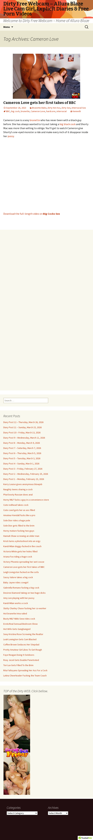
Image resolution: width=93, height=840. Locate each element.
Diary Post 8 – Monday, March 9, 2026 (21, 442)
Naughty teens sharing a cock (18, 489)
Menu (6, 27)
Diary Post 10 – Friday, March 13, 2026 (21, 432)
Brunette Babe (39, 107)
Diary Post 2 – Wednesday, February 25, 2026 (25, 473)
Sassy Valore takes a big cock (18, 577)
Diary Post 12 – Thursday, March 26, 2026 (23, 422)
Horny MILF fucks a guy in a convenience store (26, 499)
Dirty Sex (66, 107)
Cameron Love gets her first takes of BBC (39, 102)
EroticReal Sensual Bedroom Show (20, 623)
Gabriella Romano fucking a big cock (21, 587)
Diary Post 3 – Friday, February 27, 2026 (22, 468)
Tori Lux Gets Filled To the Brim (18, 665)
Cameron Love (38, 111)
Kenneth (77, 111)
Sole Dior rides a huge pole (16, 520)
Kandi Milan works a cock (15, 603)
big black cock (68, 124)
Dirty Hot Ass (54, 107)
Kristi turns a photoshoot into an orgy (21, 541)
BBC (8, 111)
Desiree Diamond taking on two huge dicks (24, 592)
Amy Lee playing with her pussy (18, 597)
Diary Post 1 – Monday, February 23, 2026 (23, 479)
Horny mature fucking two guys (18, 530)
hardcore (50, 111)
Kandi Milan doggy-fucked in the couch (22, 546)
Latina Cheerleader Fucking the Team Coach (25, 675)
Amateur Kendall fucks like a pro (19, 515)
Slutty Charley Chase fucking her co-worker (24, 608)
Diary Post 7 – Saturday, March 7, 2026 (22, 448)
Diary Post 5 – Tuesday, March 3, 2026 (21, 458)
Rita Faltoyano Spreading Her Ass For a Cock (25, 670)
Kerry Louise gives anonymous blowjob (22, 484)
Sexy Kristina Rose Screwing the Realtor (23, 634)
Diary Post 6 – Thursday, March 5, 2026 (22, 453)
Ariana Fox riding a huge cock (17, 556)
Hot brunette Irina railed (15, 613)
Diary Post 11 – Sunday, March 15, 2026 (22, 427)
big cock (15, 111)
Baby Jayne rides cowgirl (15, 582)
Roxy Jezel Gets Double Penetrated (21, 660)
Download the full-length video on (31, 213)
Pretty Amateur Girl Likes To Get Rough (22, 649)
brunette (25, 111)
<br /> (46, 308)
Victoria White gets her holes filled (20, 551)
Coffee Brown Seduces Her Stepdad (21, 644)
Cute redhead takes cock (15, 504)
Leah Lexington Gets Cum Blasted (19, 639)
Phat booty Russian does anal (18, 494)
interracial (62, 111)
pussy (11, 136)
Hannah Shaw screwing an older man (21, 535)
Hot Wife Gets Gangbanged (16, 629)
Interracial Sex (79, 107)
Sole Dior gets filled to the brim (18, 525)
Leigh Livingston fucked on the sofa (21, 572)
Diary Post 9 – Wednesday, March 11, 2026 (24, 437)
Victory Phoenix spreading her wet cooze (23, 561)
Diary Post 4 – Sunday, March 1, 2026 (21, 463)
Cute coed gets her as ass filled (19, 510)
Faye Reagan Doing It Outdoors (18, 654)
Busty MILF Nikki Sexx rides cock (19, 618)
